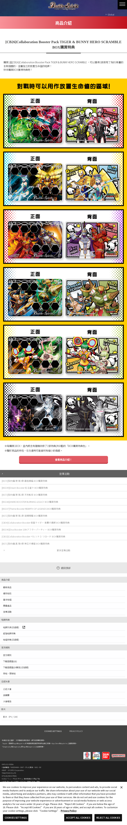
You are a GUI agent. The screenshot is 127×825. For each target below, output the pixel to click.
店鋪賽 (6, 695)
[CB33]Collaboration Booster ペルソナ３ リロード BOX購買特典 (33, 536)
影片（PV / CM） (11, 716)
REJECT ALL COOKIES (108, 817)
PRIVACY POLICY (76, 731)
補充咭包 (7, 593)
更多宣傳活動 (63, 550)
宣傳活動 (64, 474)
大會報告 (7, 701)
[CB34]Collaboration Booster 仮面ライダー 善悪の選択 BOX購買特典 (36, 522)
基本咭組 (7, 599)
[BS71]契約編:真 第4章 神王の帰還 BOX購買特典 (25, 543)
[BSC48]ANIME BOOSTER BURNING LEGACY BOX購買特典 (30, 501)
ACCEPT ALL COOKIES (78, 817)
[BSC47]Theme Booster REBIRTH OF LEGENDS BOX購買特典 (31, 508)
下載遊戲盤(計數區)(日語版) (16, 667)
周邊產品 (7, 605)
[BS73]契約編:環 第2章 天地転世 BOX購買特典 (24, 494)
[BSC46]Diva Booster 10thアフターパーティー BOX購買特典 (31, 529)
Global (111, 14)
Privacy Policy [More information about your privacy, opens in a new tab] (68, 810)
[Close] (121, 787)
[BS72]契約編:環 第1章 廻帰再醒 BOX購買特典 (24, 515)
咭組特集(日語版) (11, 639)
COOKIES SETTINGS (53, 731)
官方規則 (7, 655)
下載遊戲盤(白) (10, 661)
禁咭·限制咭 (9, 673)
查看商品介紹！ (63, 459)
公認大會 (7, 689)
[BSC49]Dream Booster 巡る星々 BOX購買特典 (25, 487)
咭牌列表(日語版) (14, 627)
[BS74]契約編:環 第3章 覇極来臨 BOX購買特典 (24, 480)
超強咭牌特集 (9, 633)
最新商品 (7, 587)
